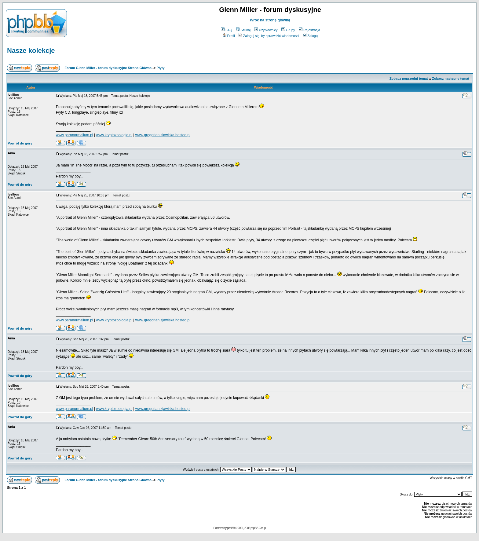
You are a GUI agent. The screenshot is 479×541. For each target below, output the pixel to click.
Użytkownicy (265, 30)
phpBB (231, 528)
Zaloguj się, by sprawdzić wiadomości (269, 36)
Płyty (160, 68)
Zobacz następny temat (450, 78)
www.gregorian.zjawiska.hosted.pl (162, 135)
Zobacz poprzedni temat (408, 78)
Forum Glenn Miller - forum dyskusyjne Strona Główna (108, 68)
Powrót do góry (20, 143)
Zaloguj (310, 36)
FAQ (226, 30)
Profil (229, 36)
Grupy (288, 30)
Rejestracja (309, 30)
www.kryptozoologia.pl (114, 135)
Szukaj (243, 30)
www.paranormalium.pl (74, 135)
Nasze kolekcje (31, 50)
